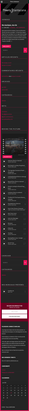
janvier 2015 (5, 89)
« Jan (2, 400)
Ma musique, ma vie (9, 25)
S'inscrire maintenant (14, 316)
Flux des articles (7, 114)
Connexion (4, 111)
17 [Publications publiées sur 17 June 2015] (11, 393)
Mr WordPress (5, 76)
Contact (4, 370)
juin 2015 (4, 87)
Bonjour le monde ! (6, 65)
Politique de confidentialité (8, 372)
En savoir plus (7, 156)
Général (12, 27)
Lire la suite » (6, 46)
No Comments (20, 27)
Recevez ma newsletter (14, 306)
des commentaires (7, 117)
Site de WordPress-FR (7, 119)
